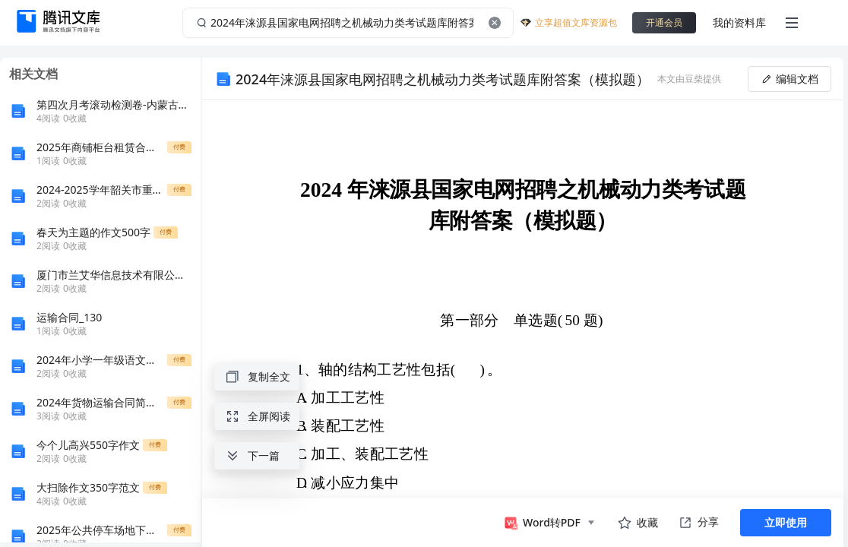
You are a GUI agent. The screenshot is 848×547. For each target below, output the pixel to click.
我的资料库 (739, 22)
